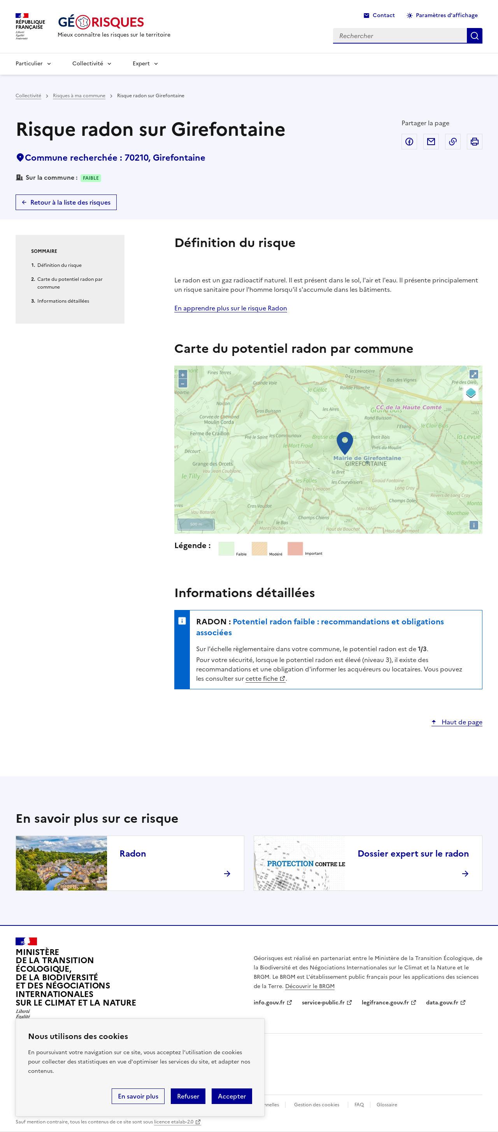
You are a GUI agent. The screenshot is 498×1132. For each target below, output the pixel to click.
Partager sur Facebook (409, 141)
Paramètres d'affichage (447, 15)
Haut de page (461, 722)
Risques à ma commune (79, 95)
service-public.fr (323, 1003)
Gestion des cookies (316, 1104)
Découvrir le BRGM (310, 986)
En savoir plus (138, 1096)
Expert (141, 64)
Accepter (232, 1096)
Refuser (188, 1096)
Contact (384, 15)
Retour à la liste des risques (70, 202)
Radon (132, 853)
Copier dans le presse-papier (453, 141)
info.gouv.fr (269, 1003)
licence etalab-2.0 (173, 1121)
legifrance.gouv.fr (385, 1003)
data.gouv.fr (442, 1003)
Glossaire (387, 1104)
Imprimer (474, 141)
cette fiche (261, 678)
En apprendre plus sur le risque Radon (230, 308)
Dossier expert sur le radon (413, 853)
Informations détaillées (63, 301)
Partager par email (431, 141)
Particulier (29, 64)
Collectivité (87, 64)
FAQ (359, 1104)
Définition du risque (59, 265)
